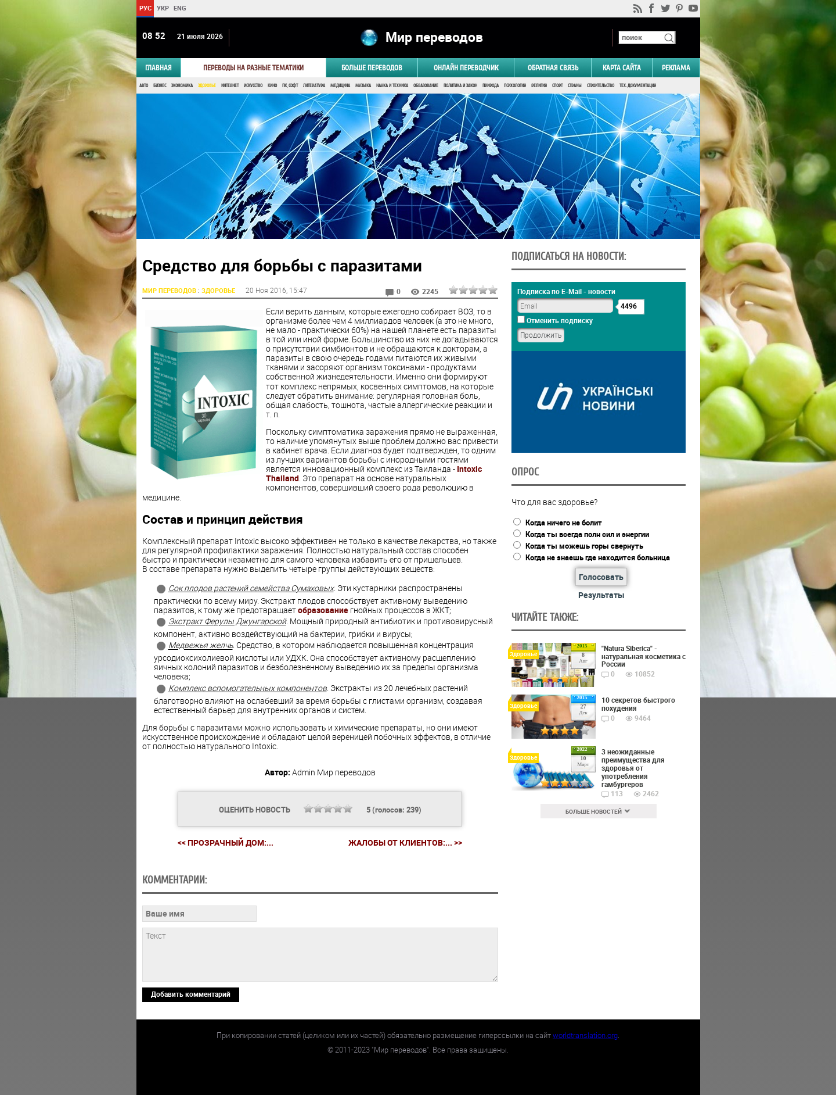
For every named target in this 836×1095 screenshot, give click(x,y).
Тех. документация (637, 85)
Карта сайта (622, 67)
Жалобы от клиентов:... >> (405, 842)
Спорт (557, 85)
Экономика (182, 85)
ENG (180, 7)
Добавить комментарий (190, 994)
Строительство (600, 85)
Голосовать (601, 576)
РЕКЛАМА (676, 67)
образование (323, 610)
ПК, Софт (290, 85)
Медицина (340, 85)
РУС (145, 7)
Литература (314, 85)
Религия (539, 85)
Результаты (601, 594)
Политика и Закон (460, 85)
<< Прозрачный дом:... (225, 842)
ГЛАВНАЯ (158, 67)
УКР (162, 7)
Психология (515, 85)
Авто (143, 85)
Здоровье (207, 85)
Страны (575, 85)
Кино (272, 85)
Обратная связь (553, 67)
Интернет (230, 85)
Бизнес (159, 85)
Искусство (253, 85)
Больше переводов (371, 67)
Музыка (363, 85)
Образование (425, 85)
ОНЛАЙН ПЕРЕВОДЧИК (466, 67)
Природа (490, 85)
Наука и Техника (392, 85)
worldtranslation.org (585, 1035)
